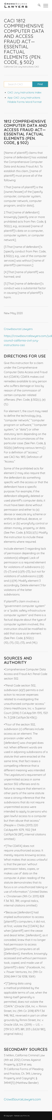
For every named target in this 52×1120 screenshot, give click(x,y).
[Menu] (44, 5)
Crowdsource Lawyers (18, 329)
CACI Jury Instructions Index (24, 92)
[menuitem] (37, 5)
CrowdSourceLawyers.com (22, 1099)
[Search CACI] (26, 84)
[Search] (37, 5)
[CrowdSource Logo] (21, 5)
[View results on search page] (40, 84)
